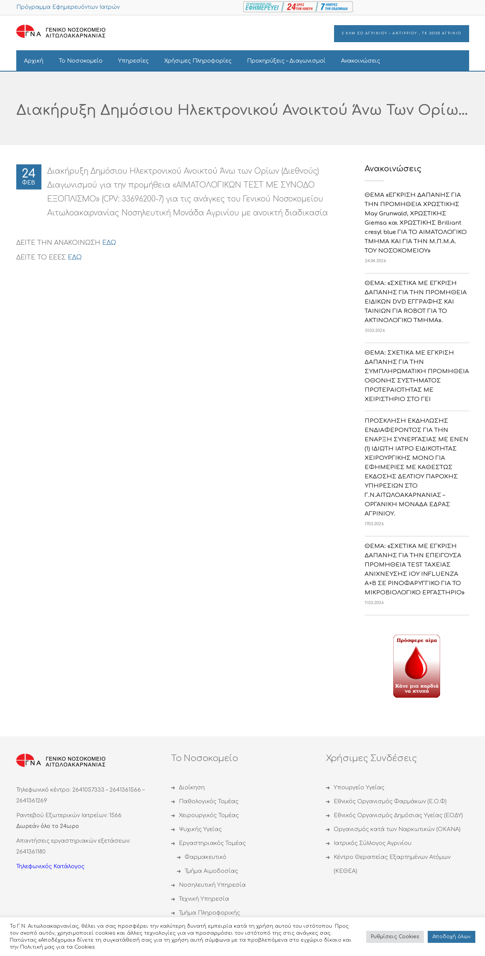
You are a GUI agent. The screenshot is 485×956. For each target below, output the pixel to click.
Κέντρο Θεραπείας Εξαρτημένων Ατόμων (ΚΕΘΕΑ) (392, 864)
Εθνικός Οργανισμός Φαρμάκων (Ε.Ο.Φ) (390, 801)
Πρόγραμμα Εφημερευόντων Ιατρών (68, 7)
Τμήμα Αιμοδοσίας (211, 871)
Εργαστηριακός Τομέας (212, 843)
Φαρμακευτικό (205, 857)
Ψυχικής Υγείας (200, 829)
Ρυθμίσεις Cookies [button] (395, 936)
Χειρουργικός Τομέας (209, 815)
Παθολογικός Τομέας (208, 801)
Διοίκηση (192, 787)
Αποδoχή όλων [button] (451, 936)
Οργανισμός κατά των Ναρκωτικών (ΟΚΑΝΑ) (397, 829)
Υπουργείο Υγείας (359, 787)
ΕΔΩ (109, 242)
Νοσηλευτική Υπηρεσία (212, 885)
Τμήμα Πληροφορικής (209, 913)
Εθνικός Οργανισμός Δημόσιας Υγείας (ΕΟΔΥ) (398, 815)
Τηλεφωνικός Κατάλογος (50, 866)
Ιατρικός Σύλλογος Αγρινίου (372, 843)
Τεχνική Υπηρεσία (204, 899)
